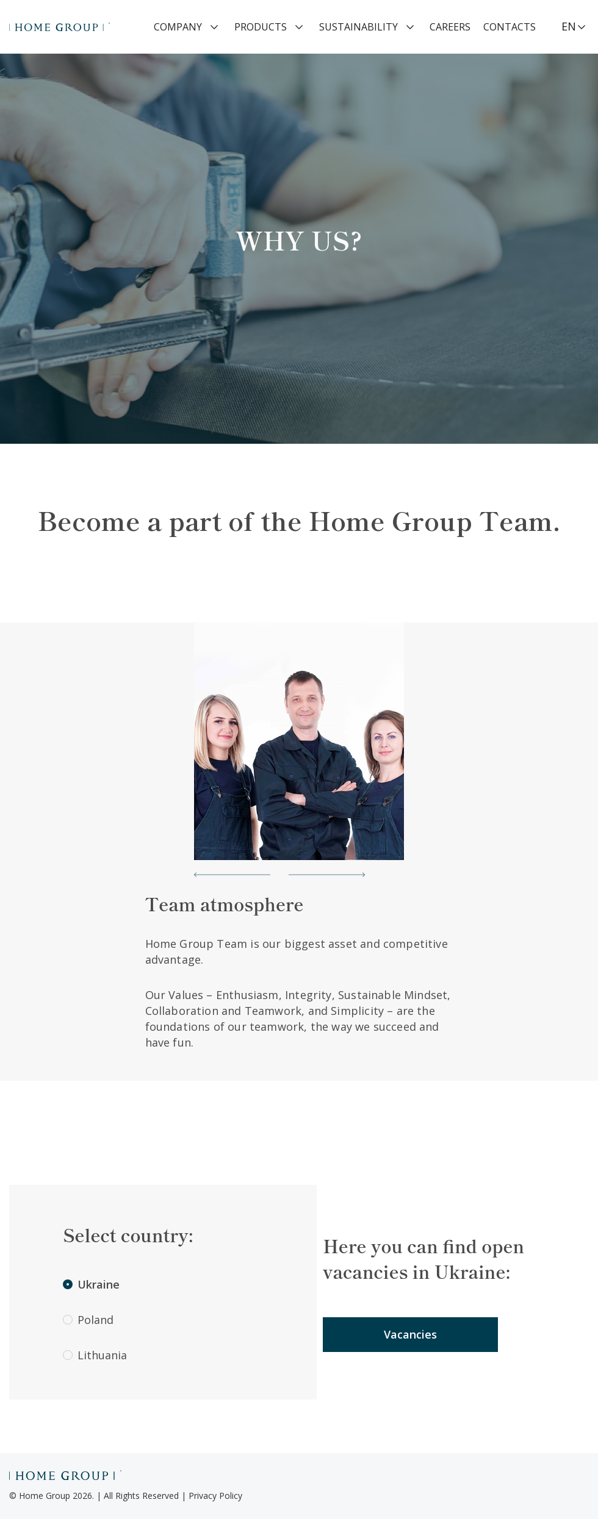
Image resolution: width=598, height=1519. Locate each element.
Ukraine (91, 1284)
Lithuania (95, 1355)
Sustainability (358, 27)
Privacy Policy (215, 1495)
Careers (450, 27)
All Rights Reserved (141, 1495)
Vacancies (410, 1334)
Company (178, 27)
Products (260, 27)
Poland (88, 1319)
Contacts (509, 27)
